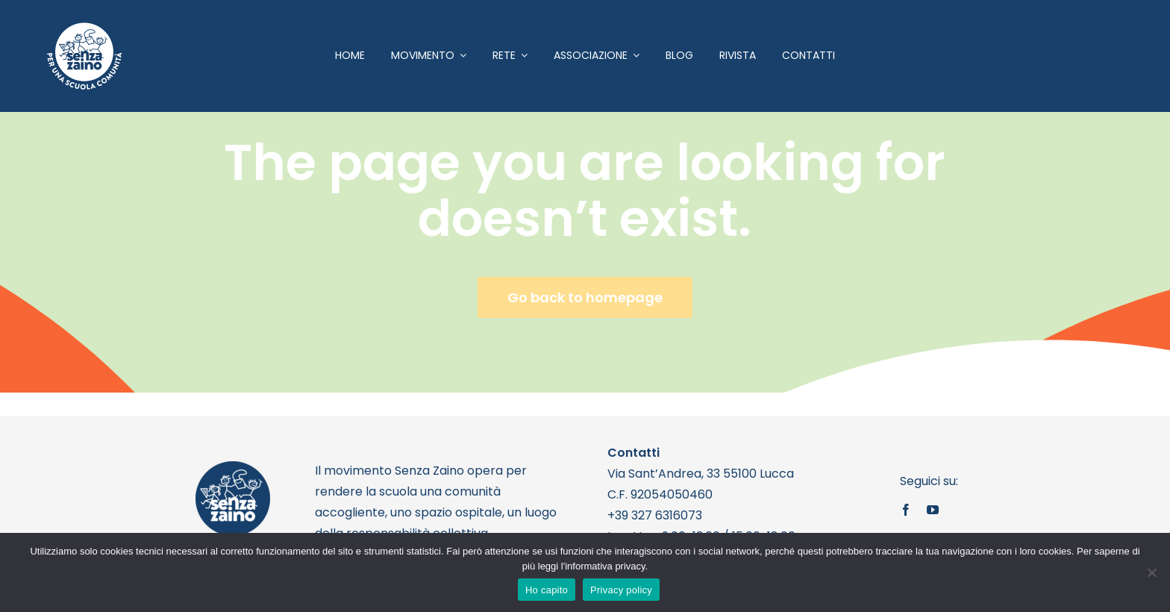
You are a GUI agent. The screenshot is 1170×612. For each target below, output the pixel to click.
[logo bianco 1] (84, 28)
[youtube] (933, 510)
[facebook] (906, 510)
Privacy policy (621, 590)
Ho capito (546, 590)
